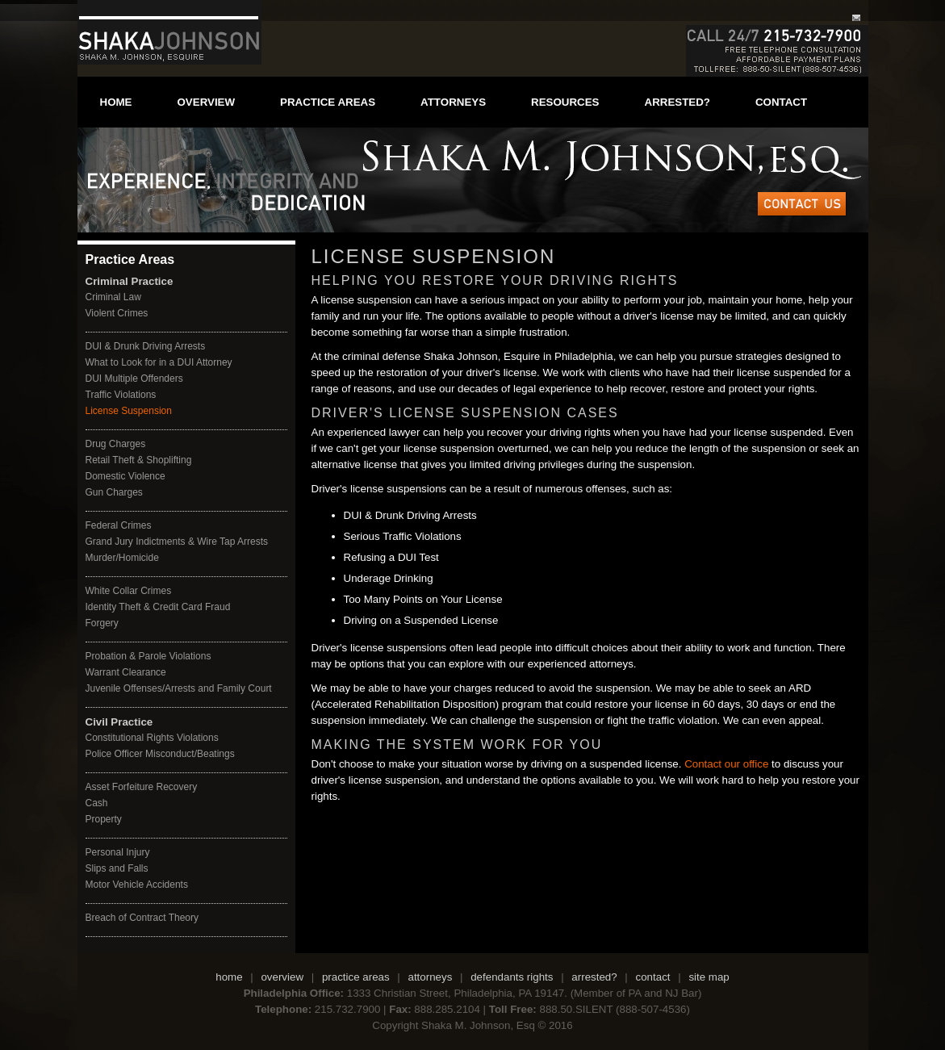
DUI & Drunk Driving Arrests (146, 346)
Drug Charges (116, 444)
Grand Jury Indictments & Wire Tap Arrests (177, 541)
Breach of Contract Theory (142, 917)
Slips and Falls (117, 868)
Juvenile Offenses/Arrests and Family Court (179, 688)
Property (104, 819)
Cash (97, 803)
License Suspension (129, 410)
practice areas (327, 102)
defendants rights (511, 977)
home (116, 102)
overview (207, 102)
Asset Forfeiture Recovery (142, 787)
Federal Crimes (119, 525)
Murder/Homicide (122, 557)
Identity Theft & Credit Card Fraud (158, 607)
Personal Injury (118, 852)
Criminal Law (113, 297)
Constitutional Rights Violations (152, 737)
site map (708, 977)
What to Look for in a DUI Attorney (159, 362)
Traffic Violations (121, 394)
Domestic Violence (125, 476)
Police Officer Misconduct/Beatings (160, 753)
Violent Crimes (117, 313)
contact (781, 102)
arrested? (677, 102)
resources (565, 102)
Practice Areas (130, 259)
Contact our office (724, 764)
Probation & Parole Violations (148, 656)
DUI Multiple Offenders (134, 378)
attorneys (453, 102)
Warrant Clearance (126, 672)
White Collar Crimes (129, 590)
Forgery (102, 623)
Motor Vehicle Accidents (137, 884)
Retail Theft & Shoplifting (139, 460)
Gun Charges (114, 492)
